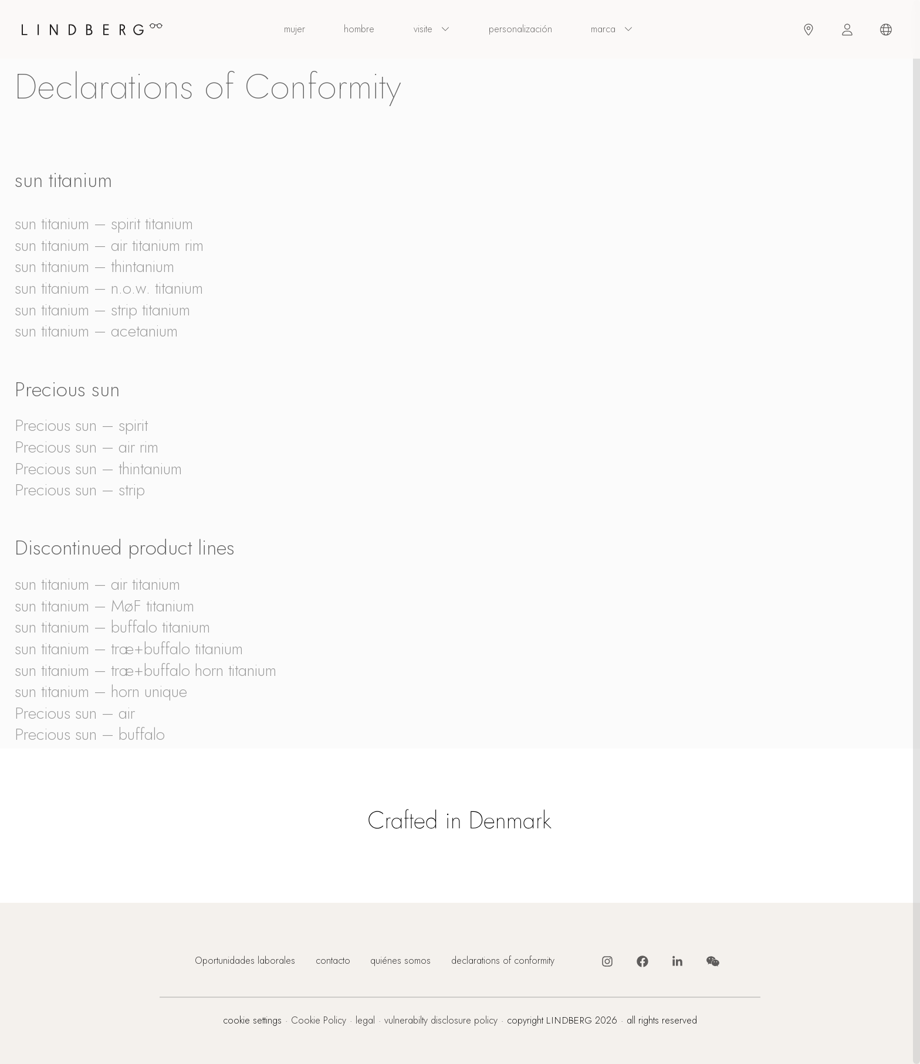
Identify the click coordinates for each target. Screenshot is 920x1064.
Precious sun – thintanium (98, 468)
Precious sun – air (75, 713)
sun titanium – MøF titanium (104, 605)
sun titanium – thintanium (94, 266)
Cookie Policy (318, 1020)
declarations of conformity (502, 961)
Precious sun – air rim (86, 447)
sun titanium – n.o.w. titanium (109, 288)
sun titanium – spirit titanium (104, 223)
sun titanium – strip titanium (102, 309)
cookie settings (252, 1020)
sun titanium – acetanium (96, 330)
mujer (294, 29)
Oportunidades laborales (245, 961)
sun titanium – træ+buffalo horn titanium (145, 670)
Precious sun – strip (80, 489)
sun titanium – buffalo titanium (112, 627)
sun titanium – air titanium (97, 584)
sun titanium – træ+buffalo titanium (129, 648)
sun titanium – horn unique (101, 691)
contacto (333, 961)
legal (365, 1020)
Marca (612, 29)
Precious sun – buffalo (90, 734)
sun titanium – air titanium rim (109, 245)
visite (432, 29)
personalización (520, 29)
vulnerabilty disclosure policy (441, 1020)
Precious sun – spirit (81, 425)
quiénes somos (400, 961)
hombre (359, 29)
